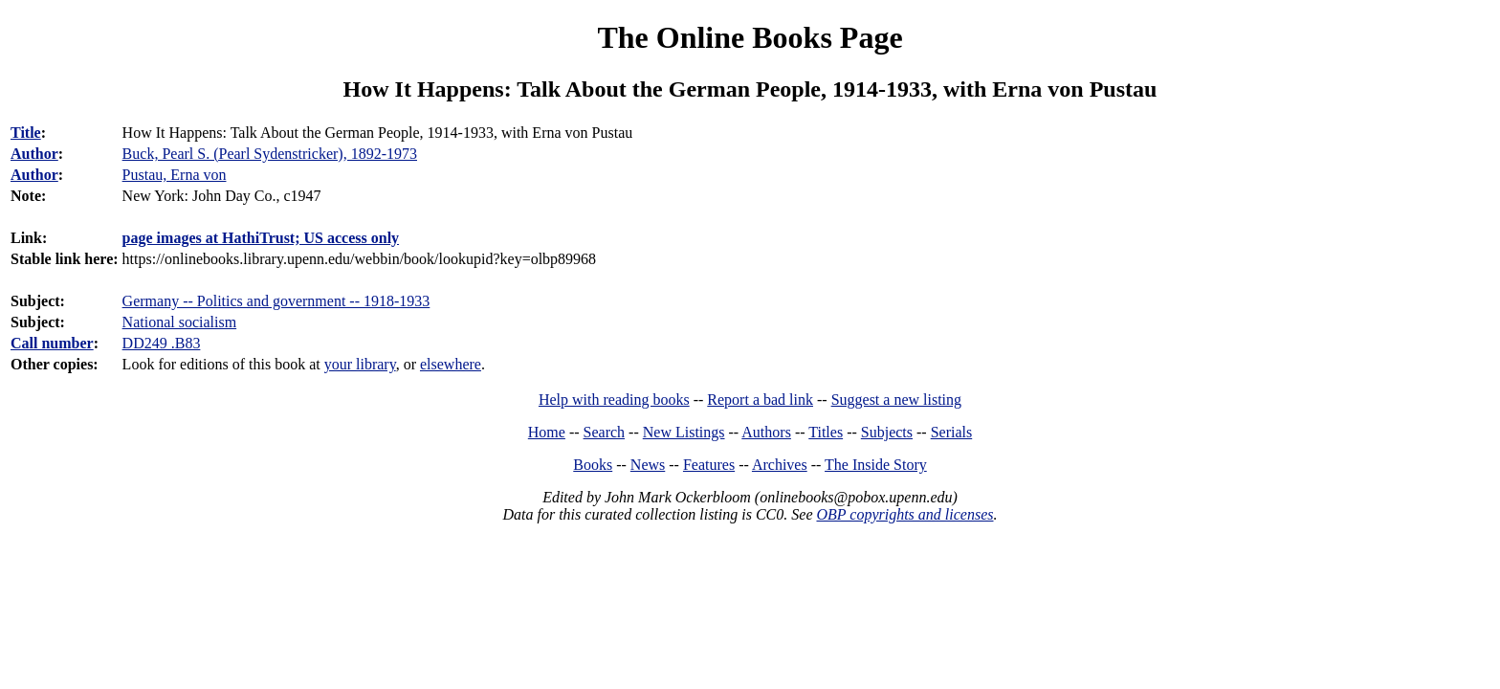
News (647, 464)
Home (546, 432)
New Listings (684, 432)
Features (709, 464)
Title (26, 132)
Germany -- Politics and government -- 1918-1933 (276, 301)
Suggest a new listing (896, 399)
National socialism (179, 322)
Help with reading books (614, 399)
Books (592, 464)
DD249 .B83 (161, 343)
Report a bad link (760, 399)
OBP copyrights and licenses (904, 514)
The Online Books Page (749, 37)
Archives (779, 464)
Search (605, 432)
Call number (52, 343)
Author (34, 153)
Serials (952, 432)
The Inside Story (876, 464)
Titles (825, 432)
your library (360, 364)
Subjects (887, 432)
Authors (766, 432)
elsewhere (450, 364)
